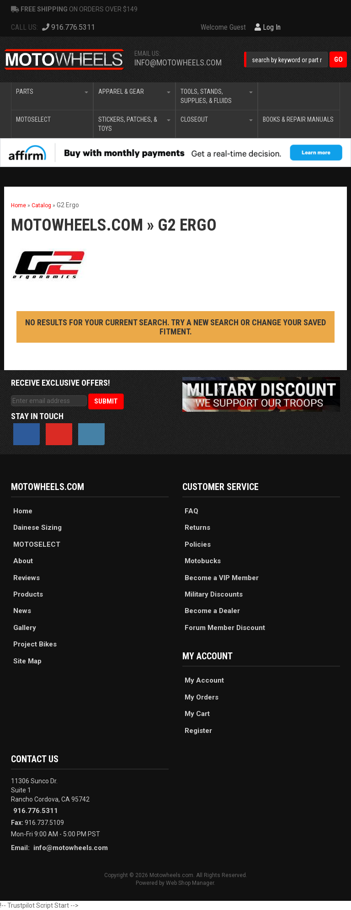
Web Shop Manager (190, 883)
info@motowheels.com (178, 62)
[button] (295, 60)
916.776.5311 (35, 811)
